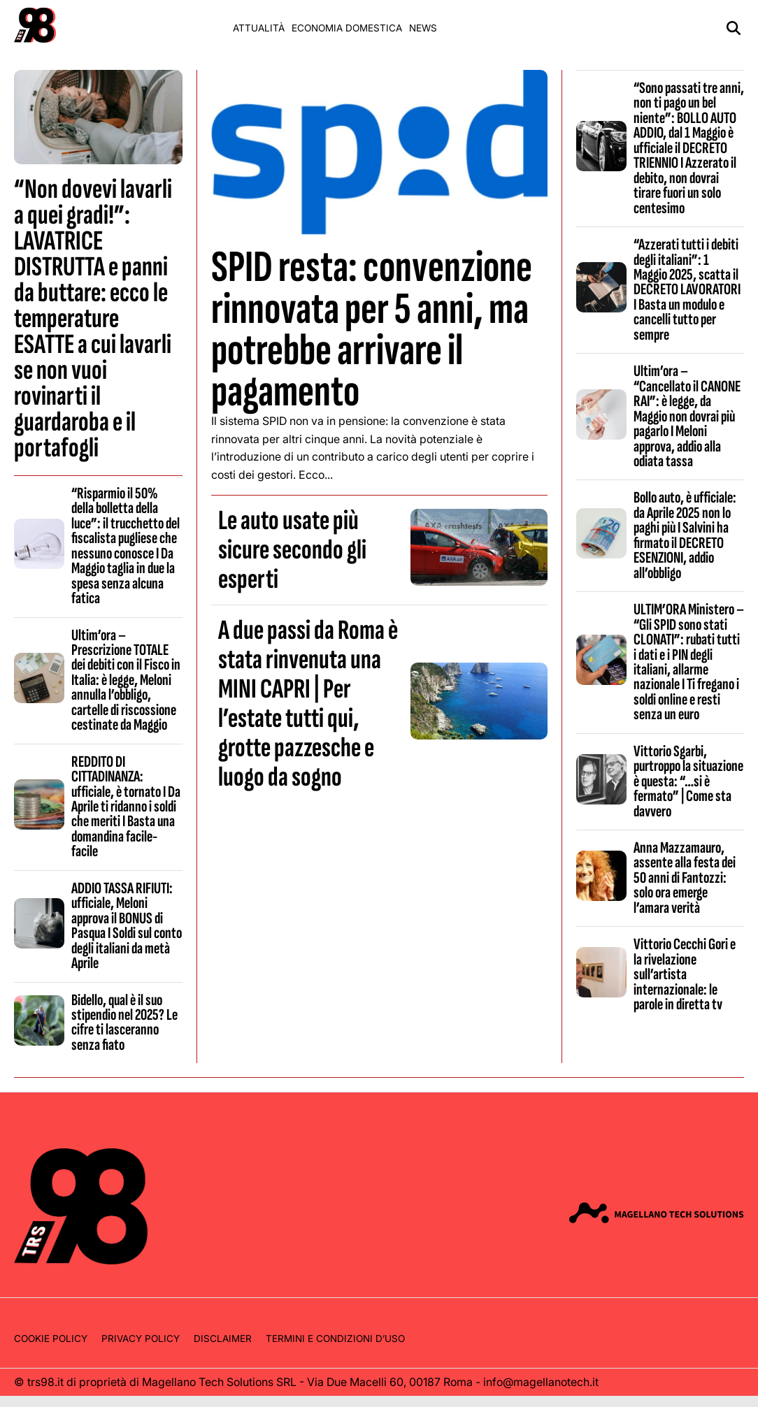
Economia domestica (347, 28)
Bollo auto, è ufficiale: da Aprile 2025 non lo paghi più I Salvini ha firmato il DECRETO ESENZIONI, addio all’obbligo (685, 535)
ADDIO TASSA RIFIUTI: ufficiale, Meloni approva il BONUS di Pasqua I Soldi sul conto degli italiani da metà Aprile (126, 926)
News (423, 28)
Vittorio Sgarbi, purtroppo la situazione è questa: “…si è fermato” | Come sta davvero (688, 781)
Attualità (259, 28)
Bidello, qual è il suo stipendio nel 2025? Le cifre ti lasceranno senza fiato (124, 1022)
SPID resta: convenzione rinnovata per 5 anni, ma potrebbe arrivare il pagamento (371, 329)
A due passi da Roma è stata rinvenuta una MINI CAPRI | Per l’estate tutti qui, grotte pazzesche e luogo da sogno (308, 704)
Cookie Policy (50, 1338)
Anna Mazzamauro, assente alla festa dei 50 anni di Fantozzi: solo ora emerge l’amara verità (685, 878)
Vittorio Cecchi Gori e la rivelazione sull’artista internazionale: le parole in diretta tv (685, 974)
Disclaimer (223, 1338)
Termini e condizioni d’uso (335, 1338)
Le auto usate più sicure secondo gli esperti (292, 550)
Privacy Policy (140, 1338)
